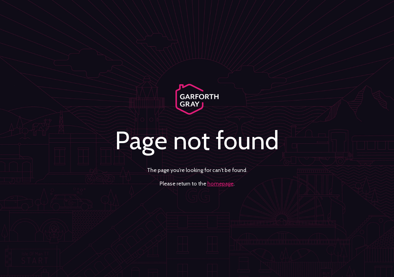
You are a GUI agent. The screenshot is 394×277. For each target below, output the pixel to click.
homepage (220, 183)
